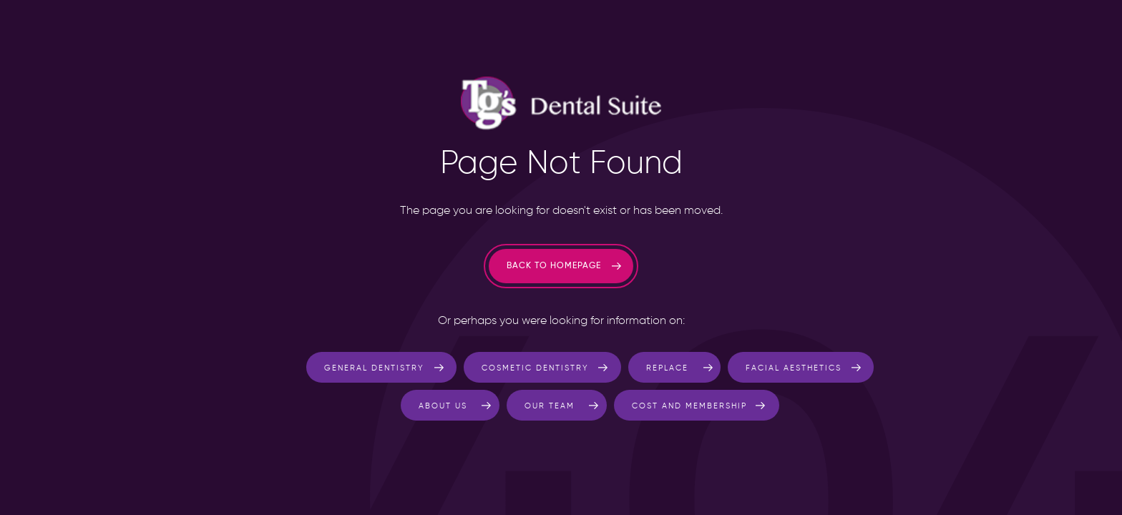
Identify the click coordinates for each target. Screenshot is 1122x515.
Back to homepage (554, 266)
